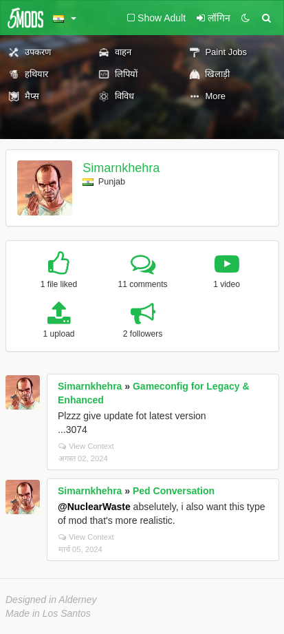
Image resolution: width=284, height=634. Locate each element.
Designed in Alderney (51, 599)
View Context (86, 446)
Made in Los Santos (48, 613)
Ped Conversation (174, 490)
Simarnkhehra (121, 168)
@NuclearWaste (94, 506)
